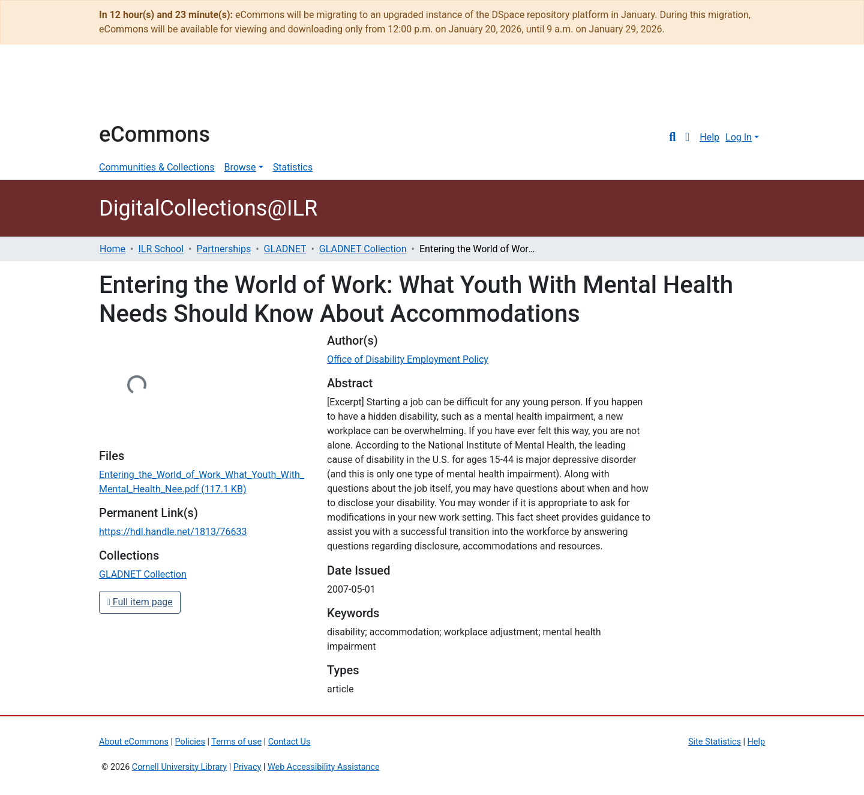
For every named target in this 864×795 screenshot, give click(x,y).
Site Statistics (714, 742)
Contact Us (289, 742)
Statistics (293, 167)
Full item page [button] (140, 602)
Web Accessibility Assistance (324, 767)
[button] (687, 137)
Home (112, 249)
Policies (190, 742)
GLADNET (285, 249)
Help (709, 137)
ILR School (161, 249)
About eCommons (134, 742)
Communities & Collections (156, 167)
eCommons (154, 134)
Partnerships (224, 249)
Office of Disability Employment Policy (407, 359)
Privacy (247, 767)
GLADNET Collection (363, 249)
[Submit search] (672, 137)
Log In (738, 137)
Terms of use (236, 742)
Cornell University (129, 89)
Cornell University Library (179, 767)
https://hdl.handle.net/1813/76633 (173, 531)
